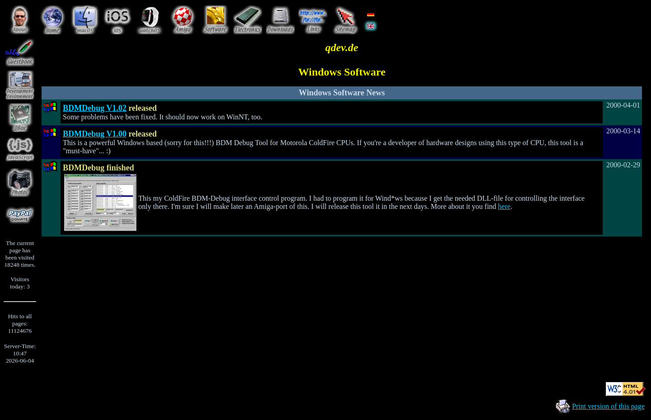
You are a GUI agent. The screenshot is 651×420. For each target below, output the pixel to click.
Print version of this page (608, 406)
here (504, 206)
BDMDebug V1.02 (95, 108)
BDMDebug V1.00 (95, 133)
